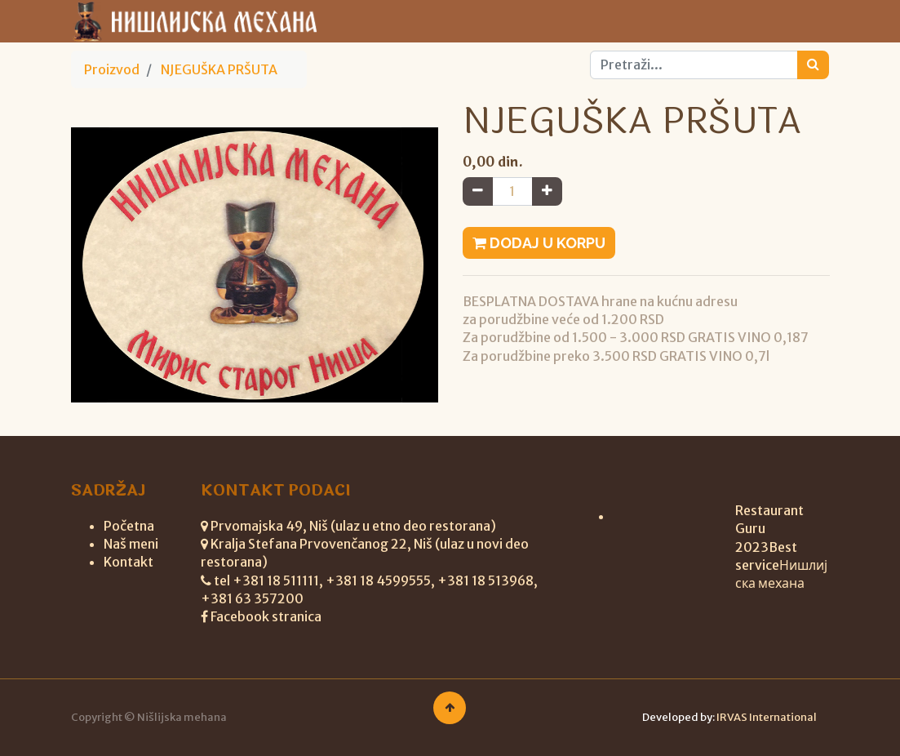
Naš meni (131, 544)
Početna (129, 526)
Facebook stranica (266, 616)
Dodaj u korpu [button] (538, 242)
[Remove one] (478, 191)
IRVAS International (766, 717)
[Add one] (547, 191)
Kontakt (128, 562)
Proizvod (112, 69)
